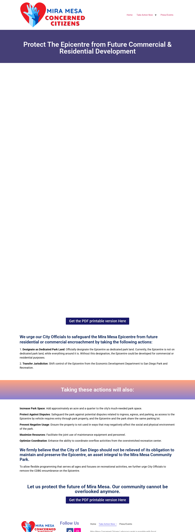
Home (129, 15)
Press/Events (167, 15)
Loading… (97, 189)
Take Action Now (145, 15)
